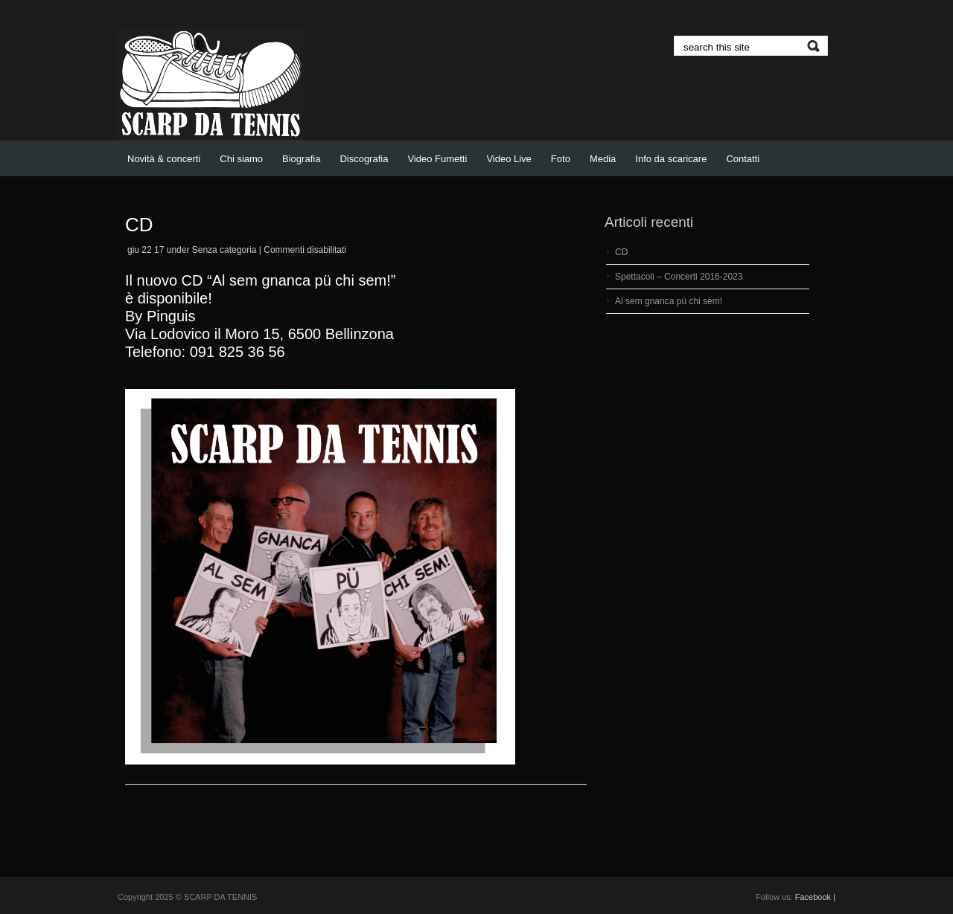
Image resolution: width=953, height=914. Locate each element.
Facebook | (815, 896)
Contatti (742, 158)
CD (139, 224)
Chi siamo (241, 158)
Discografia (364, 158)
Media (603, 158)
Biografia (301, 158)
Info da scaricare (671, 158)
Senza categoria (224, 250)
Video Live (508, 158)
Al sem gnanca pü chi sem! (668, 301)
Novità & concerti (163, 158)
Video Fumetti (437, 158)
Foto (560, 158)
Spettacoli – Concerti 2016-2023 (678, 276)
